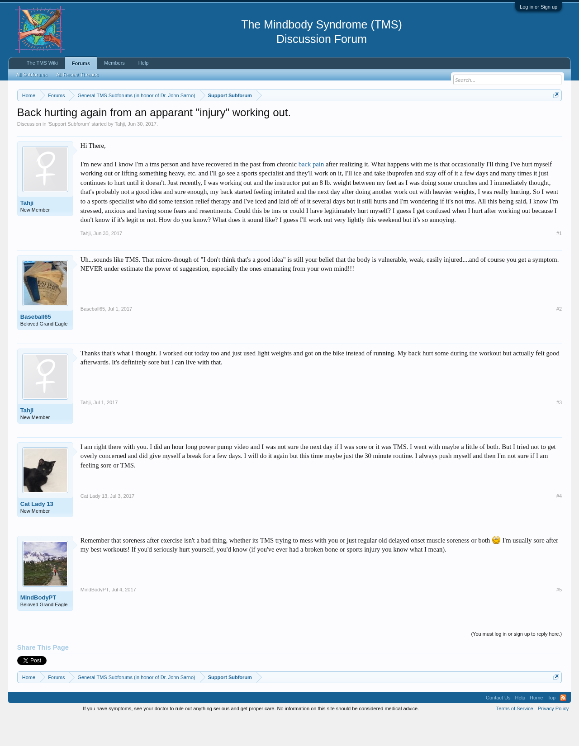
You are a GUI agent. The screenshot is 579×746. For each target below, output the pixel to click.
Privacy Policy (553, 736)
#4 (559, 523)
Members (114, 63)
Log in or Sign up (538, 6)
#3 (559, 429)
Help (143, 63)
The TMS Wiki (42, 63)
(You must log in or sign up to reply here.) (516, 661)
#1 (559, 260)
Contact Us (498, 725)
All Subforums (31, 74)
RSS (563, 725)
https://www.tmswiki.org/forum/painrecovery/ (431, 117)
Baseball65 (35, 343)
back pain (311, 191)
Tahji (120, 151)
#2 (559, 336)
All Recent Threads (77, 74)
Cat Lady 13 (36, 531)
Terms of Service (514, 736)
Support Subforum (69, 151)
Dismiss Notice (554, 116)
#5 (559, 616)
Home (536, 725)
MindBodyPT (38, 624)
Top (551, 725)
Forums (81, 63)
